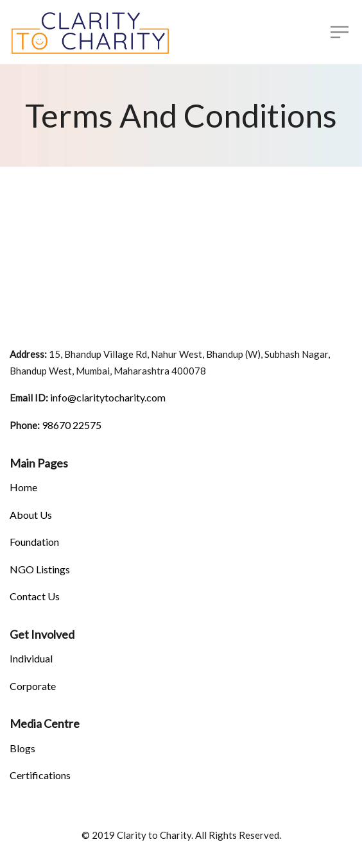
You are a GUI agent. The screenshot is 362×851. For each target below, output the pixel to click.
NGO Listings (40, 569)
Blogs (22, 748)
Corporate (33, 686)
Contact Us (35, 596)
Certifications (40, 775)
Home (23, 487)
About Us (31, 515)
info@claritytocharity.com (107, 397)
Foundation (34, 541)
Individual (31, 658)
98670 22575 (70, 425)
